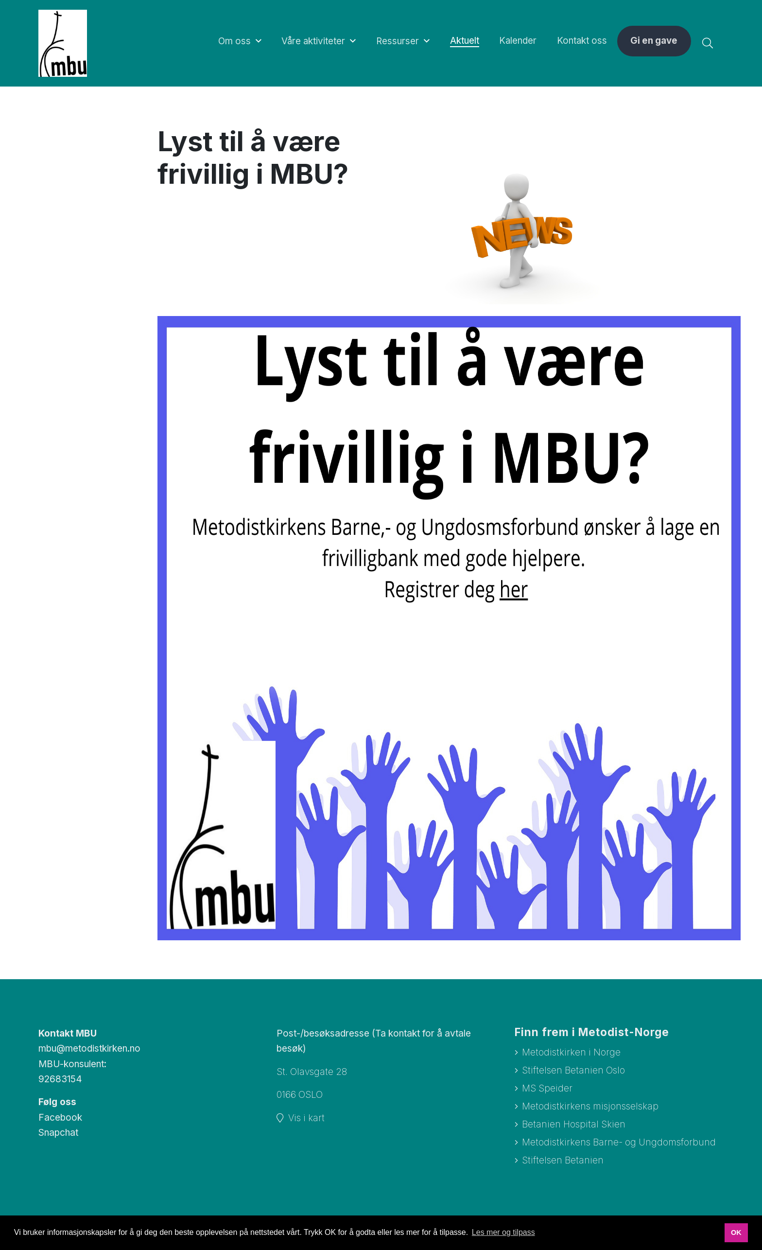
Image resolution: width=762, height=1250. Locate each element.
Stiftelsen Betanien (563, 1161)
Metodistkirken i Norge (571, 1052)
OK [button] (736, 1232)
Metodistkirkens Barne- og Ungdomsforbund (619, 1143)
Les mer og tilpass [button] (503, 1232)
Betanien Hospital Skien (573, 1124)
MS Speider (547, 1088)
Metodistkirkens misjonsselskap (590, 1106)
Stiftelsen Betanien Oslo (573, 1070)
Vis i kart (306, 1118)
